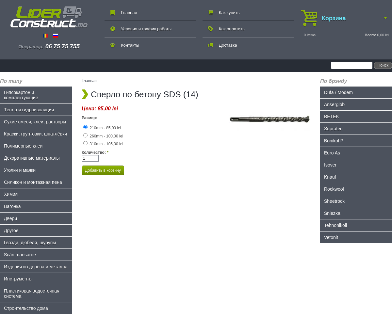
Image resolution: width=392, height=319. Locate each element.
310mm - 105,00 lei (103, 144)
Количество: (95, 152)
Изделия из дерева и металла (36, 266)
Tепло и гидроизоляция (29, 109)
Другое (11, 230)
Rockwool (334, 189)
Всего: (370, 35)
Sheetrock (334, 201)
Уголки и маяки (20, 170)
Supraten (333, 128)
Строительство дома (26, 308)
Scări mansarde (20, 254)
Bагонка (12, 206)
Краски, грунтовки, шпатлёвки (35, 133)
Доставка (228, 45)
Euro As (332, 152)
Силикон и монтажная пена (33, 182)
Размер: (89, 118)
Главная (129, 12)
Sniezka (332, 213)
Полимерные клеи (23, 146)
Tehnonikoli (335, 225)
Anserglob (334, 104)
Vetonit (331, 237)
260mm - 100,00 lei (103, 136)
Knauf (330, 177)
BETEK (331, 116)
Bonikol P (333, 140)
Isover (330, 164)
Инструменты (18, 278)
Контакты (130, 45)
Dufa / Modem (338, 92)
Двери (10, 218)
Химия (11, 194)
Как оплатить (232, 28)
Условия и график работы (146, 28)
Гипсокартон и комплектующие (21, 95)
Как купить (229, 12)
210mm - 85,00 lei (102, 128)
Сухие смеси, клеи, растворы (35, 121)
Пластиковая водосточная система (31, 293)
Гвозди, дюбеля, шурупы (30, 242)
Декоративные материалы (32, 158)
